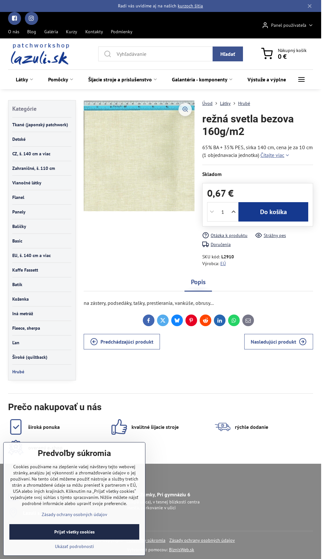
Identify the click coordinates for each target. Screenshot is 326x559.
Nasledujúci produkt (279, 342)
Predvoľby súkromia (145, 540)
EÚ (223, 263)
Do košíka (273, 212)
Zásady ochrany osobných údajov (202, 540)
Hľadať (227, 54)
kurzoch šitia (190, 6)
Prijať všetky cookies (74, 545)
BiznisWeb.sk (181, 550)
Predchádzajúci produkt (121, 342)
